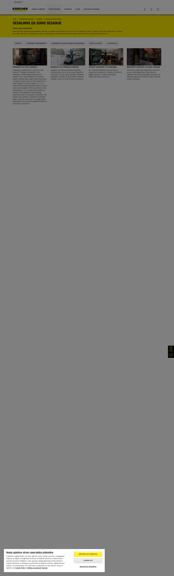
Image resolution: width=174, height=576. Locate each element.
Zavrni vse (88, 560)
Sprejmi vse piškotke (88, 554)
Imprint (44, 568)
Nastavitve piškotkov (88, 567)
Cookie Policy (20, 568)
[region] (54, 560)
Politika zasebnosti (34, 568)
